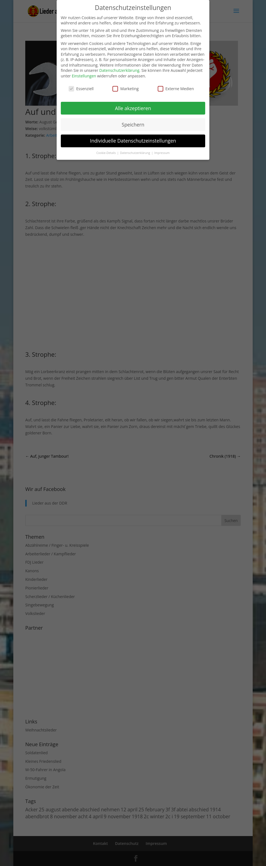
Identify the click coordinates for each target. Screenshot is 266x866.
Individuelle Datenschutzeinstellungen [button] (133, 140)
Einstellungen (84, 76)
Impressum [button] (162, 153)
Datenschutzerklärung (119, 70)
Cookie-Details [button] (106, 153)
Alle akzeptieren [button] (133, 108)
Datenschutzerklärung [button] (135, 153)
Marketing (125, 88)
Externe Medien (176, 88)
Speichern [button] (133, 124)
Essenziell (81, 88)
